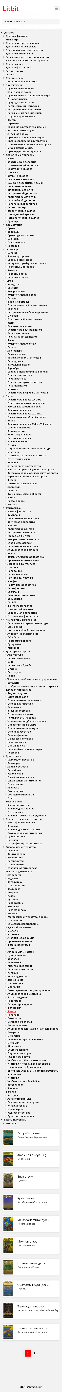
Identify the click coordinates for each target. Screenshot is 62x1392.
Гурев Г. (22, 1288)
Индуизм (12, 892)
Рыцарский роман (18, 99)
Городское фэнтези (19, 535)
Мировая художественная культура (29, 448)
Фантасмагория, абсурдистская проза (30, 469)
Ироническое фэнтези (20, 528)
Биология (13, 930)
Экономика (14, 707)
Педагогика (14, 1000)
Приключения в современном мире (28, 95)
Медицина (13, 986)
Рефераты (13, 1032)
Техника (11, 1091)
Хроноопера (14, 350)
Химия (11, 948)
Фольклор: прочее (18, 256)
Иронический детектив (21, 196)
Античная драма (17, 133)
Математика (15, 983)
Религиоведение (17, 1025)
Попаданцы (14, 570)
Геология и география (20, 969)
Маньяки (12, 172)
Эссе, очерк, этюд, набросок (24, 494)
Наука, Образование (18, 927)
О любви (12, 315)
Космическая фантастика (22, 616)
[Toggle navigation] (57, 8)
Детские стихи (14, 78)
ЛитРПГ (11, 602)
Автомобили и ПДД (19, 1098)
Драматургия (14, 224)
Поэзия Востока (16, 378)
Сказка (10, 74)
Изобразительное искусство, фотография (32, 686)
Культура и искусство (19, 651)
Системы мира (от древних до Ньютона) (33, 1284)
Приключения (14, 85)
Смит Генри (24, 1158)
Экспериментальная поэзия (24, 357)
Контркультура (16, 431)
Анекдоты (13, 284)
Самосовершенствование (23, 923)
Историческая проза (19, 438)
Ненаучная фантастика (21, 584)
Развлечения (15, 773)
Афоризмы (13, 487)
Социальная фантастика (22, 612)
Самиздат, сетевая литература (26, 455)
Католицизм (14, 882)
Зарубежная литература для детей (27, 57)
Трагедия (13, 245)
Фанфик (12, 581)
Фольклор (12, 249)
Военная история (17, 441)
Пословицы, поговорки (21, 266)
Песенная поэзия (17, 385)
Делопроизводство (19, 731)
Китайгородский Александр (32, 1202)
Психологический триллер (23, 217)
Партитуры (14, 672)
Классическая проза (19, 410)
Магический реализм (20, 609)
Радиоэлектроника (18, 1112)
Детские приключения (19, 53)
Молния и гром (28, 1241)
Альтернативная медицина (24, 993)
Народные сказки (17, 277)
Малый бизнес (16, 745)
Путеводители (16, 861)
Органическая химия (19, 941)
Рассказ (12, 504)
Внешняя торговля (18, 710)
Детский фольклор (17, 36)
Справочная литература (21, 847)
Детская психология (19, 1021)
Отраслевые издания (20, 714)
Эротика (12, 308)
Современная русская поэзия (24, 382)
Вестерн (12, 120)
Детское (9, 32)
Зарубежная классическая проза (27, 476)
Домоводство (15, 791)
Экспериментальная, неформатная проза (32, 473)
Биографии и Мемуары (21, 822)
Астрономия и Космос (20, 951)
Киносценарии (16, 242)
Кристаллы (25, 1198)
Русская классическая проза (24, 406)
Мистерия (13, 452)
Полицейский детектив (21, 200)
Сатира (11, 298)
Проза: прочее (16, 501)
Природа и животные (20, 102)
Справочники (15, 864)
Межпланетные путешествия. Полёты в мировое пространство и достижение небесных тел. (33, 1220)
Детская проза (14, 64)
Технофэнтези (16, 588)
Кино (10, 661)
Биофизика (14, 1035)
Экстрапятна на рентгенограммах (33, 1328)
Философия (14, 1007)
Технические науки (19, 1056)
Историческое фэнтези (21, 532)
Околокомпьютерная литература (27, 623)
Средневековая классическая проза (29, 144)
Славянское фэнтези (19, 542)
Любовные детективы (20, 179)
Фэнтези (12, 525)
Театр (11, 675)
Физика (18, 21)
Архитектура (15, 654)
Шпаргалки (14, 1046)
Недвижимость (16, 742)
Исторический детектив (22, 193)
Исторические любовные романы (27, 312)
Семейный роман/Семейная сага (26, 417)
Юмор (9, 280)
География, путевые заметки (24, 843)
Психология (14, 1018)
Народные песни (17, 273)
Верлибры (13, 368)
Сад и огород (15, 784)
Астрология (14, 875)
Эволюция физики (30, 1306)
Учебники (13, 1077)
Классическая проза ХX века (24, 399)
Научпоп (12, 840)
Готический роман (18, 459)
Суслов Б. (22, 1180)
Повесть (12, 490)
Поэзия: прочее (16, 354)
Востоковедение (17, 997)
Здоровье (13, 787)
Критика (12, 826)
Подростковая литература (22, 81)
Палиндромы (15, 361)
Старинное (12, 123)
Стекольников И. (26, 1245)
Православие (15, 902)
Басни (10, 340)
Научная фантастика (20, 577)
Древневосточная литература (25, 137)
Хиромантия (14, 920)
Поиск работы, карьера (21, 717)
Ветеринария (15, 1084)
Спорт (11, 798)
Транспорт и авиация (20, 1116)
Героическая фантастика (22, 546)
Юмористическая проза (21, 294)
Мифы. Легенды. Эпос (20, 147)
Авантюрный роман (19, 92)
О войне (12, 445)
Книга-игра (12, 39)
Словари (12, 850)
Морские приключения (21, 116)
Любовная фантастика (21, 563)
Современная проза (19, 427)
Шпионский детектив (20, 189)
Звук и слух (25, 1176)
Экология (13, 958)
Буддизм (12, 878)
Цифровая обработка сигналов (26, 630)
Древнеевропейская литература (27, 140)
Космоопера (14, 598)
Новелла (12, 462)
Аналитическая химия (20, 937)
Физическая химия (18, 944)
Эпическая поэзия (18, 333)
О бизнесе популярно (20, 738)
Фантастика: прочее (19, 605)
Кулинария (14, 763)
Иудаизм (12, 899)
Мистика (12, 567)
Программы (14, 644)
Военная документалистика (24, 829)
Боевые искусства (18, 805)
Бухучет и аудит (17, 693)
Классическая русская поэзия (24, 329)
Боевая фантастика (19, 511)
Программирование (19, 640)
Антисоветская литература (24, 466)
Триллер (12, 221)
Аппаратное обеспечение (22, 633)
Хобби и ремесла (17, 766)
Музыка (12, 668)
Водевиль (13, 231)
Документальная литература (24, 819)
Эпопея (11, 420)
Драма (11, 228)
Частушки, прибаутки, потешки (26, 263)
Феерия (11, 480)
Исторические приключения (24, 109)
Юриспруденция (17, 976)
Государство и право (20, 1053)
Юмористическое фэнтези (23, 539)
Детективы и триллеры (20, 154)
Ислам (11, 895)
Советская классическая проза (26, 403)
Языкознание (15, 979)
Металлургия (15, 1109)
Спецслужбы (15, 812)
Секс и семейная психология (24, 780)
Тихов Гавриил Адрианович (32, 1137)
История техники (17, 1105)
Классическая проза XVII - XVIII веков (29, 424)
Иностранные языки (19, 965)
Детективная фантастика (23, 518)
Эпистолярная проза (20, 434)
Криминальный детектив (22, 165)
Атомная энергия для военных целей (33, 1155)
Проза (9, 396)
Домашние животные (20, 794)
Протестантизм (16, 909)
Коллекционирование (20, 759)
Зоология (13, 1088)
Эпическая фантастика (21, 521)
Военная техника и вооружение (26, 815)
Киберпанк (14, 514)
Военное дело (14, 801)
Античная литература (20, 130)
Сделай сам (14, 770)
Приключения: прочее (20, 88)
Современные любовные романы (27, 305)
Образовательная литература (24, 50)
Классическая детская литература (27, 60)
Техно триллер (16, 207)
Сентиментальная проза (22, 483)
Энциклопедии (16, 854)
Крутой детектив (17, 175)
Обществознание (17, 1049)
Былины (12, 252)
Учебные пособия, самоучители (26, 1060)
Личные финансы (17, 735)
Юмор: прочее (16, 291)
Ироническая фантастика (23, 560)
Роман (11, 497)
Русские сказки (14, 71)
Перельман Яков (26, 1223)
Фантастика (13, 507)
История (12, 972)
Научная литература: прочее (25, 1039)
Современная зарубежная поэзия (27, 371)
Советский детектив (19, 168)
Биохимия (13, 1042)
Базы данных (15, 626)
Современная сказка (19, 259)
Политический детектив (22, 203)
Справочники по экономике (24, 700)
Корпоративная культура (23, 728)
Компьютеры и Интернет (21, 619)
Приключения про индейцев (24, 113)
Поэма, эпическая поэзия (22, 336)
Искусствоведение (18, 658)
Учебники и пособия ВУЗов (23, 1081)
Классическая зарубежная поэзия (27, 392)
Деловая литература (18, 689)
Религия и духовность (19, 871)
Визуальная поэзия (18, 364)
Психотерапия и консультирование (28, 990)
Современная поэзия (19, 375)
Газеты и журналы (15, 1119)
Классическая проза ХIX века (24, 413)
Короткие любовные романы (24, 319)
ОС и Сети (13, 637)
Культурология (16, 955)
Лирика (11, 347)
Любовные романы (17, 301)
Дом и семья (13, 756)
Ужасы (11, 553)
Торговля (13, 752)
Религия (12, 913)
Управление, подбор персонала (26, 721)
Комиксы (11, 1123)
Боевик (11, 158)
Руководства (15, 857)
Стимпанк (13, 591)
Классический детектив (21, 161)
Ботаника (13, 934)
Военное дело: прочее (20, 808)
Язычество (13, 906)
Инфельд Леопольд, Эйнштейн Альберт (39, 1310)
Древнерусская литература (24, 151)
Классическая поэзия (20, 326)
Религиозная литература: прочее (27, 916)
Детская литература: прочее (23, 43)
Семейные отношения (20, 777)
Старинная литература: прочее (26, 126)
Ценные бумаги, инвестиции (24, 749)
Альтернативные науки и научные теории (33, 1028)
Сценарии (13, 238)
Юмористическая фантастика (25, 556)
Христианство (16, 885)
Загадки (12, 270)
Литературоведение (19, 1004)
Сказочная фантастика (21, 595)
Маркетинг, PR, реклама (22, 724)
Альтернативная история (22, 549)
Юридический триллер (21, 210)
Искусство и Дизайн (19, 665)
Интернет (13, 647)
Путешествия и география (23, 106)
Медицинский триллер (21, 214)
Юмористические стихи (21, 343)
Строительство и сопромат (24, 1102)
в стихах (12, 389)
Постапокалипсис (18, 574)
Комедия (12, 287)
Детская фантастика (18, 67)
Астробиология (29, 1133)
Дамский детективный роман (25, 182)
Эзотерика (13, 888)
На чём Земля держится (33, 1263)
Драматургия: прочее (20, 235)
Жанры (8, 21)
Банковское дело (17, 696)
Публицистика (16, 836)
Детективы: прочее (19, 186)
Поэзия (10, 322)
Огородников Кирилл (29, 1266)
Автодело (13, 1095)
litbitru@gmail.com (31, 1387)
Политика (13, 1014)
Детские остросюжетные (21, 46)
